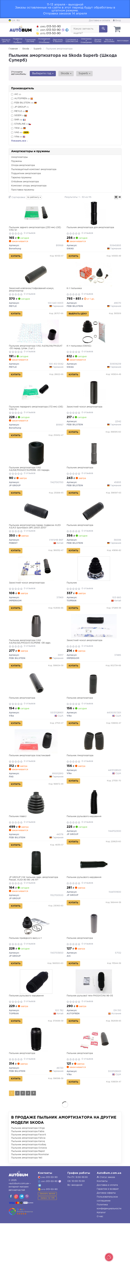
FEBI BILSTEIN (25, 103)
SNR (18, 120)
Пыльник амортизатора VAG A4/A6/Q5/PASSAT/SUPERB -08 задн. (31, 667)
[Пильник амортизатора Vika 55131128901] (36, 713)
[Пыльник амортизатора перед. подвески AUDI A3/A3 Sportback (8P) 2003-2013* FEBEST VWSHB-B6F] (36, 529)
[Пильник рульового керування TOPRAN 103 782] (36, 1028)
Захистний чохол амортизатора (85, 418)
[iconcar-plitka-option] (116, 197)
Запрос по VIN (47, 1250)
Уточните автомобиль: (18, 73)
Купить (17, 257)
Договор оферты (106, 1245)
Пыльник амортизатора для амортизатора (91, 229)
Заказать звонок (47, 1245)
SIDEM (19, 116)
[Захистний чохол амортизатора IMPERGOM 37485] (94, 651)
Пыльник (73, 605)
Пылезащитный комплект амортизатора (33, 169)
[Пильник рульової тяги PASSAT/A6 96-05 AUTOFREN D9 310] (94, 1028)
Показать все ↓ (19, 141)
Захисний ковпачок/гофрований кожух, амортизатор (32, 294)
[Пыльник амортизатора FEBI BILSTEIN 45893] (94, 468)
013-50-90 (48, 26)
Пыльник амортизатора (81, 483)
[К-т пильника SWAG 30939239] (94, 340)
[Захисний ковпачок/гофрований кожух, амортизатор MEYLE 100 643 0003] (36, 279)
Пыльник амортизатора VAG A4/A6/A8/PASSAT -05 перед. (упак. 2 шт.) (34, 355)
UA (12, 20)
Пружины (16, 161)
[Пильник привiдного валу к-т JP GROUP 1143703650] (36, 967)
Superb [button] (81, 73)
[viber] (11, 1248)
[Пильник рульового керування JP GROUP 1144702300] (94, 838)
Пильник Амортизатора (81, 788)
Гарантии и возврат (108, 1241)
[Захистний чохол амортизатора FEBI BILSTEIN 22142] (94, 404)
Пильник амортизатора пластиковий (31, 788)
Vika (18, 137)
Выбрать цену (79, 318)
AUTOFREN (22, 99)
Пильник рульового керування (85, 852)
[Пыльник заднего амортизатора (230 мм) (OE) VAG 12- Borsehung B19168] (36, 214)
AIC (16, 94)
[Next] (36, 1145)
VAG (20, 132)
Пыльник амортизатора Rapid (28, 1203)
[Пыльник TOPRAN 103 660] (94, 590)
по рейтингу (34, 197)
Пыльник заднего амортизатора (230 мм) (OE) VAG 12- (33, 230)
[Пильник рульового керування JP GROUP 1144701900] (94, 902)
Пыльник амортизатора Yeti (26, 1210)
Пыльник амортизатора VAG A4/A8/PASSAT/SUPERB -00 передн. (30, 484)
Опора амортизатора (23, 165)
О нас (100, 1268)
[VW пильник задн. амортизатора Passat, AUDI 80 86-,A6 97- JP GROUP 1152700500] (36, 902)
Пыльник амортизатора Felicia (28, 1190)
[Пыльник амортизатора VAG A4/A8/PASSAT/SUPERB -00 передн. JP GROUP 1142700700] (36, 468)
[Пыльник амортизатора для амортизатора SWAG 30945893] (94, 214)
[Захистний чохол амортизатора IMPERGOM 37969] (36, 590)
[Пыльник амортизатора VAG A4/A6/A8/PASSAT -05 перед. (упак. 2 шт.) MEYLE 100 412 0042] (36, 340)
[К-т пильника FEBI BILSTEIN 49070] (94, 279)
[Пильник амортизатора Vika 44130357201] (94, 713)
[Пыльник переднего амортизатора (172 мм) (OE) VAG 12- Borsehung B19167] (36, 404)
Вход (117, 20)
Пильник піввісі (19, 852)
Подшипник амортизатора (26, 173)
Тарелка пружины (21, 178)
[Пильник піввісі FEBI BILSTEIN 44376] (36, 838)
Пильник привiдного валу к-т (26, 981)
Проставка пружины (22, 190)
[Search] (103, 28)
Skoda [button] (64, 73)
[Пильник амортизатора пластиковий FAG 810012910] (36, 774)
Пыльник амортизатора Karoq (28, 1193)
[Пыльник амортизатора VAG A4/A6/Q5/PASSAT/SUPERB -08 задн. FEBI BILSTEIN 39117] (36, 651)
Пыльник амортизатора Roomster (30, 1206)
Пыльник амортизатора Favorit (28, 1186)
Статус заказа (106, 1229)
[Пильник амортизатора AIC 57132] (94, 967)
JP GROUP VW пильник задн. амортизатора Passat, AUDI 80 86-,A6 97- (34, 918)
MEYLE (19, 111)
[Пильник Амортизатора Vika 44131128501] (94, 774)
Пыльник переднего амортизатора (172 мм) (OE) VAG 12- (34, 419)
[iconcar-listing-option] (120, 197)
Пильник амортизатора (23, 727)
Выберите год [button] (42, 73)
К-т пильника (75, 293)
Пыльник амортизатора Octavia (29, 1200)
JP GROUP (20, 107)
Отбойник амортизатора (25, 182)
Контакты (102, 1233)
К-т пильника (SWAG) (80, 354)
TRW (20, 128)
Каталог (101, 1264)
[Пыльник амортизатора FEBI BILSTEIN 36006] (94, 529)
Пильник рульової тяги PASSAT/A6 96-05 (91, 1042)
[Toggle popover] (109, 1257)
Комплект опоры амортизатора (28, 186)
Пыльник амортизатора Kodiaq (28, 1196)
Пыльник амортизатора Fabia (27, 1183)
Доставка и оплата (99, 20)
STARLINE (21, 124)
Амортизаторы (19, 157)
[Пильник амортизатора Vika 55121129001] (94, 1089)
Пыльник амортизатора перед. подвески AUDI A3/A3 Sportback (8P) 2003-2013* (36, 545)
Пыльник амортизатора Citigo (28, 1180)
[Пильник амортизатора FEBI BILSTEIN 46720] (36, 1089)
